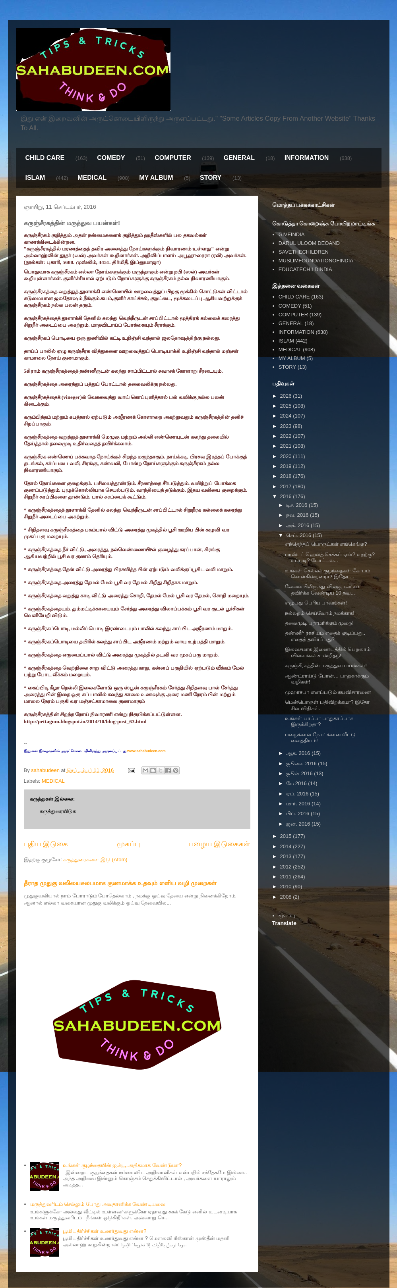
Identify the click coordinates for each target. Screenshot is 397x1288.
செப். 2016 (299, 535)
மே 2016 (297, 783)
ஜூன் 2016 (300, 773)
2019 (286, 466)
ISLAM (35, 177)
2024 (286, 416)
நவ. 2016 (298, 515)
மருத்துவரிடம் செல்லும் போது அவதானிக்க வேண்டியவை (97, 1204)
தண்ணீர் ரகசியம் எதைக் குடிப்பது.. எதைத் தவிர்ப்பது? (325, 636)
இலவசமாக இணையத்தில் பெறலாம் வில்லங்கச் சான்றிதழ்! (327, 652)
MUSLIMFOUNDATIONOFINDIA (316, 261)
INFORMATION (307, 157)
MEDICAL (92, 177)
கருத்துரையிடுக (58, 811)
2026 (286, 396)
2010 (286, 886)
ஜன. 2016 (299, 824)
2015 (286, 836)
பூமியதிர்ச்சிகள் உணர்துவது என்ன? (104, 1231)
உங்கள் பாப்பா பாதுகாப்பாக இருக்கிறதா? (319, 721)
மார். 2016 (299, 804)
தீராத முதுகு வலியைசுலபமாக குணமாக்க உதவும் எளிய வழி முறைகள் (120, 883)
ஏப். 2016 (298, 794)
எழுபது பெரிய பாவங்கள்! (316, 603)
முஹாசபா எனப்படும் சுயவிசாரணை (328, 692)
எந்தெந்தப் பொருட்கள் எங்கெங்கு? (326, 544)
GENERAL (239, 157)
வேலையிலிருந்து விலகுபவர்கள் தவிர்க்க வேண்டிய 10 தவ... (323, 589)
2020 (286, 456)
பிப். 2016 (298, 813)
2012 (286, 867)
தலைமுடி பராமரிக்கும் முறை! (319, 623)
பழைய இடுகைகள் (219, 844)
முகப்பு (128, 844)
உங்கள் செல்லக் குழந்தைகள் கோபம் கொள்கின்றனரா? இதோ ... (327, 574)
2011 (286, 877)
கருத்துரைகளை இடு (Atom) (95, 860)
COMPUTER (173, 157)
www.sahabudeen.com (146, 751)
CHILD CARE (45, 157)
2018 (286, 476)
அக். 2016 (298, 525)
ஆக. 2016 (299, 753)
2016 (286, 496)
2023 (286, 426)
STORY (210, 177)
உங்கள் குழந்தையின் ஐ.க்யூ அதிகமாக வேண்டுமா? (122, 1165)
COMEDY (111, 157)
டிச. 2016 (297, 505)
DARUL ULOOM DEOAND (309, 243)
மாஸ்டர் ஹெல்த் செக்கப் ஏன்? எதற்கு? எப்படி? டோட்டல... (330, 557)
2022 (286, 436)
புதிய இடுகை (46, 844)
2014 (286, 846)
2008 (286, 897)
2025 (286, 406)
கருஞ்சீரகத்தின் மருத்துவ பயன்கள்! (326, 665)
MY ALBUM (156, 177)
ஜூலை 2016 (302, 763)
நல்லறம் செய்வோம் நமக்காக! (319, 613)
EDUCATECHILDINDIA (305, 269)
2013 (286, 856)
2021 (286, 446)
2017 (286, 486)
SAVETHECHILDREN (304, 252)
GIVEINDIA (292, 234)
